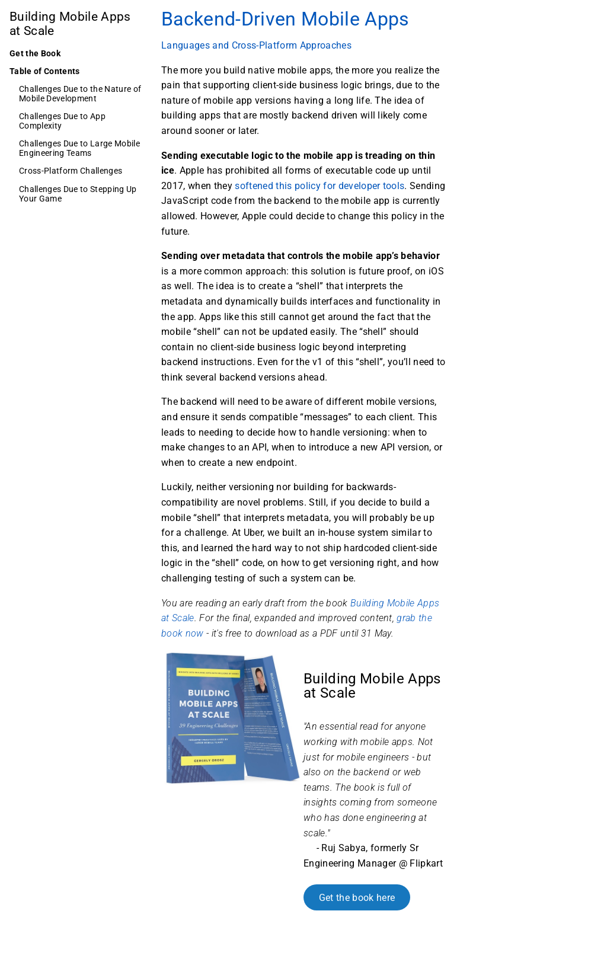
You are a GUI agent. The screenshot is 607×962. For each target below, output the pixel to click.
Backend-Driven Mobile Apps (285, 19)
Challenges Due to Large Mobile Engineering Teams (79, 148)
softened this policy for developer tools (319, 185)
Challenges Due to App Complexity (62, 120)
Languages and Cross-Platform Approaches (256, 45)
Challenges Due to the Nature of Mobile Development (80, 93)
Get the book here (357, 897)
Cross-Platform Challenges (70, 170)
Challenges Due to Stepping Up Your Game (78, 193)
